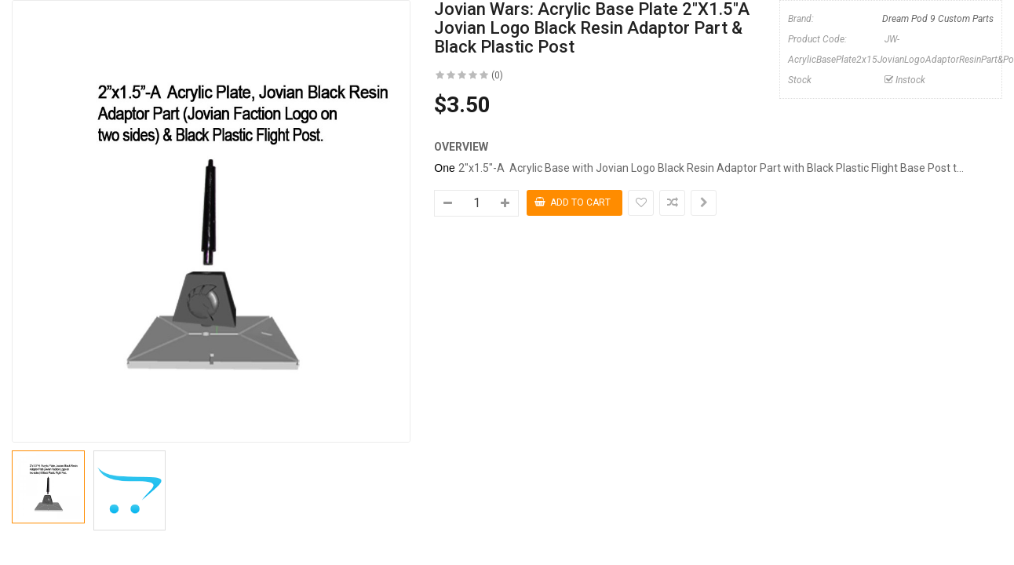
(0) (497, 75)
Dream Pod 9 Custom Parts (938, 18)
